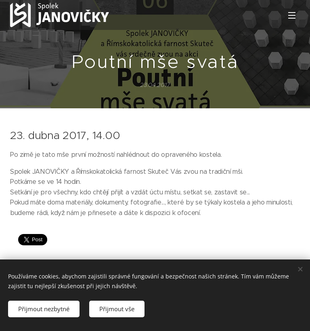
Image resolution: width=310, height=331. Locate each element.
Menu (291, 15)
